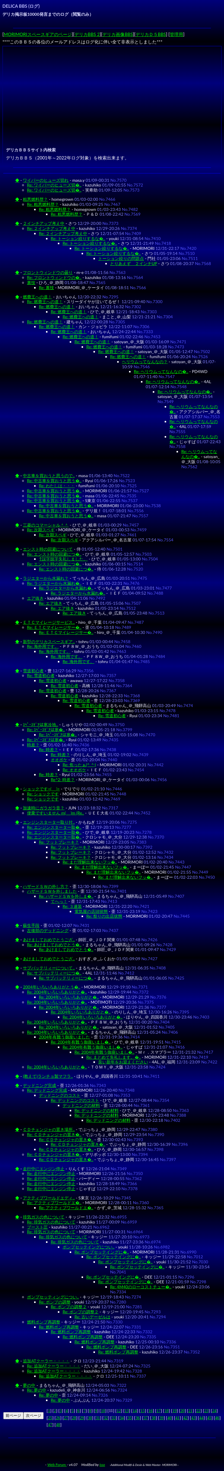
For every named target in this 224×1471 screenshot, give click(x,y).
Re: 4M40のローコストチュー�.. (140, 1286)
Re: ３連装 (72, 906)
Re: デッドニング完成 (47, 1090)
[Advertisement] (113, 89)
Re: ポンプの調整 (55, 1301)
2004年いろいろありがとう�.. (51, 986)
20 (182, 1411)
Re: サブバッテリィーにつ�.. (54, 972)
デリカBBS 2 (87, 34)
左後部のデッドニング (48, 930)
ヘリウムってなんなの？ (145, 361)
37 (146, 1418)
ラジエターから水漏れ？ (46, 578)
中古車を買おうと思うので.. (49, 475)
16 (151, 1411)
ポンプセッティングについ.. (53, 1296)
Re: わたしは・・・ (57, 485)
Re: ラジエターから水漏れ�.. (54, 583)
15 (143, 1411)
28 (74, 1418)
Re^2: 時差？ (63, 779)
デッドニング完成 (39, 1085)
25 (50, 1418)
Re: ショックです (43, 793)
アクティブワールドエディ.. (49, 1197)
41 (177, 1418)
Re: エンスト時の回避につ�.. (54, 554)
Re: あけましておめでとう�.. (54, 944)
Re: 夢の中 (36, 1389)
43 (193, 1418)
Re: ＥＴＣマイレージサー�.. (54, 627)
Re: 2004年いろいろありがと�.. (57, 991)
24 (214, 1411)
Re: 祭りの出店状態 (104, 916)
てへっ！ (59, 901)
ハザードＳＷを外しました (52, 891)
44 (201, 1418)
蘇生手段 (31, 925)
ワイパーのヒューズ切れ (46, 180)
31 (98, 1418)
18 (166, 1411)
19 (174, 1411)
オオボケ (59, 759)
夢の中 (29, 1385)
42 (185, 1418)
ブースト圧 (37, 1226)
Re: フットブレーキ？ (59, 842)
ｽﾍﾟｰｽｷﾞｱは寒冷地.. (40, 724)
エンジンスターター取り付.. (49, 822)
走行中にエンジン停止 (43, 1168)
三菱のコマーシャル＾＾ (46, 524)
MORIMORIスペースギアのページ (38, 34)
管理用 (176, 34)
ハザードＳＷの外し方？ (46, 886)
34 (122, 1418)
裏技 (31, 282)
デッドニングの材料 (81, 1105)
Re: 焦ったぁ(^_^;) (79, 764)
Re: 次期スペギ (41, 529)
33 (114, 1418)
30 (90, 1418)
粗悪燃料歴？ (35, 199)
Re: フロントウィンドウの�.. (54, 277)
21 (190, 1411)
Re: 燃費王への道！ (45, 301)
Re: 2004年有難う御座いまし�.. (81, 1041)
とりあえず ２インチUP (133, 263)
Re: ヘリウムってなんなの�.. (161, 371)
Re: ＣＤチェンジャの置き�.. (54, 1134)
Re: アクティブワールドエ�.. (54, 1202)
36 (138, 1418)
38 (153, 1418)
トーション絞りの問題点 (121, 258)
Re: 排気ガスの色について (51, 1221)
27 (66, 1418)
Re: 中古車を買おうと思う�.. (54, 480)
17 (158, 1411)
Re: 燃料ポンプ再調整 (59, 1326)
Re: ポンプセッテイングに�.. (101, 1251)
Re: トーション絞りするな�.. (78, 238)
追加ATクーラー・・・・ (46, 1360)
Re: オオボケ (74, 769)
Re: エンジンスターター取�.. (54, 827)
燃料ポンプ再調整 (43, 1321)
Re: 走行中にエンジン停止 (51, 1173)
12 (119, 1411)
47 (50, 1425)
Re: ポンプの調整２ (69, 1306)
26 (58, 1418)
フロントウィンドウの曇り (48, 272)
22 (198, 1411)
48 (58, 1425)
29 (82, 1418)
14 (135, 1411)
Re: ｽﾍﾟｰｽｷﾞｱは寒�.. (46, 729)
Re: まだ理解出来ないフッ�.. (90, 861)
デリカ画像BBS (117, 34)
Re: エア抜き (50, 603)
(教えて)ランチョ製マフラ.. (48, 1076)
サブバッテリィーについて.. (49, 967)
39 (161, 1418)
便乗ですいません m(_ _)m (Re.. (55, 812)
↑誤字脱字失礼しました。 (63, 558)
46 (217, 1418)
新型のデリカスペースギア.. (49, 641)
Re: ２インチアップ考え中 (51, 228)
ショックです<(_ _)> (41, 788)
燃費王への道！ (37, 296)
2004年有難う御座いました (64, 1036)
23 (206, 1411)
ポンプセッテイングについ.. (89, 1246)
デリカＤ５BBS (151, 34)
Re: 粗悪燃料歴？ (43, 204)
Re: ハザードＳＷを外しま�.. (66, 896)
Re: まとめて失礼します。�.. (113, 1057)
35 (130, 1418)
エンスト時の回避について (48, 549)
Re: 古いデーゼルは (92, 1316)
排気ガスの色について (43, 1216)
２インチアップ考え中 (43, 223)
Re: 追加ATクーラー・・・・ (53, 1365)
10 (103, 1411)
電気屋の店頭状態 (91, 911)
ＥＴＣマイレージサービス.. (49, 622)
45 (209, 1418)
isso (102, 1464)
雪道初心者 (33, 670)
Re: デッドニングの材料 (96, 1110)
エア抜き (35, 598)
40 (169, 1418)
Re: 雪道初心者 (41, 675)
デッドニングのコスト (59, 1095)
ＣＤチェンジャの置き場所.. (49, 1129)
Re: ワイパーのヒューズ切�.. (54, 184)
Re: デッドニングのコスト (75, 1100)
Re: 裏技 (46, 287)
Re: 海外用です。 (43, 646)
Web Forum (57, 1464)
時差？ (33, 744)
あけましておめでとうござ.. (49, 939)
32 (106, 1418)
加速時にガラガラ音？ (43, 807)
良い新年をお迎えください (123, 1061)
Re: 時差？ (48, 749)
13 (127, 1411)
